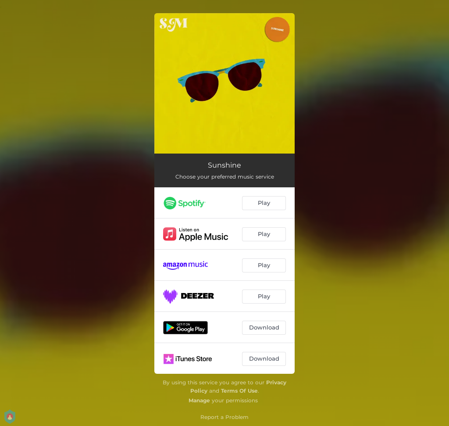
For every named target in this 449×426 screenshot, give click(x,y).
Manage (199, 400)
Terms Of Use (239, 390)
